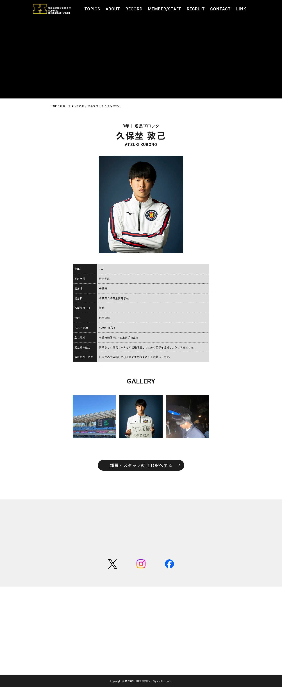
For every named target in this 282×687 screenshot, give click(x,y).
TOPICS (92, 9)
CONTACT (220, 9)
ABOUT (113, 9)
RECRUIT (196, 9)
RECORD (133, 9)
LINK (241, 9)
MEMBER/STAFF (164, 9)
